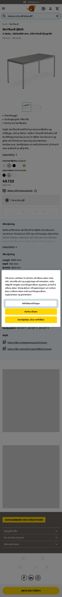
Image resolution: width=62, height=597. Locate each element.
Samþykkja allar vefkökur (31, 319)
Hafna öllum (31, 311)
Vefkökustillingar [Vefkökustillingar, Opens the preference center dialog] (31, 303)
